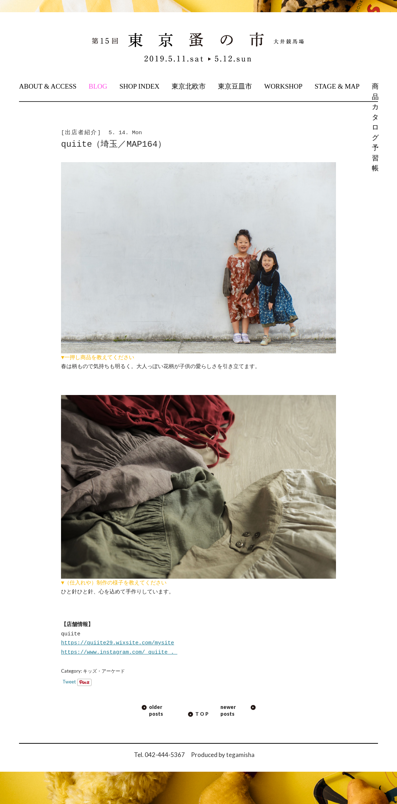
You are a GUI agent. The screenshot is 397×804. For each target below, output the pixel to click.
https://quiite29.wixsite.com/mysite (117, 643)
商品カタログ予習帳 (375, 127)
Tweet (69, 682)
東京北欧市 (189, 86)
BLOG (98, 86)
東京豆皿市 (235, 86)
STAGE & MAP (336, 86)
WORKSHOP (283, 86)
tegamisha (240, 754)
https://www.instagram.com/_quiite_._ (119, 652)
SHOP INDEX (140, 86)
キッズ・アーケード (104, 671)
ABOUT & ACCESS (47, 86)
